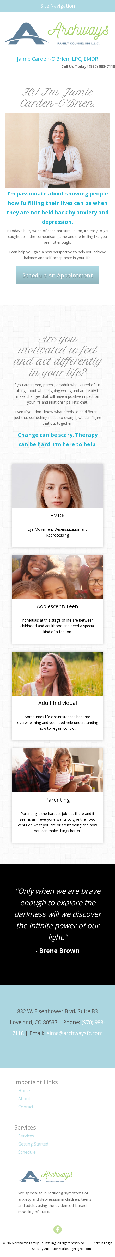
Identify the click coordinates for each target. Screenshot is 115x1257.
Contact (25, 1107)
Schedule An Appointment (57, 275)
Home (24, 1090)
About (24, 1099)
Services (26, 1136)
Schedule (27, 1152)
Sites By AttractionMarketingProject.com (61, 1249)
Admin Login (103, 1243)
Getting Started (33, 1144)
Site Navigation (40, 6)
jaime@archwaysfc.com (74, 1033)
